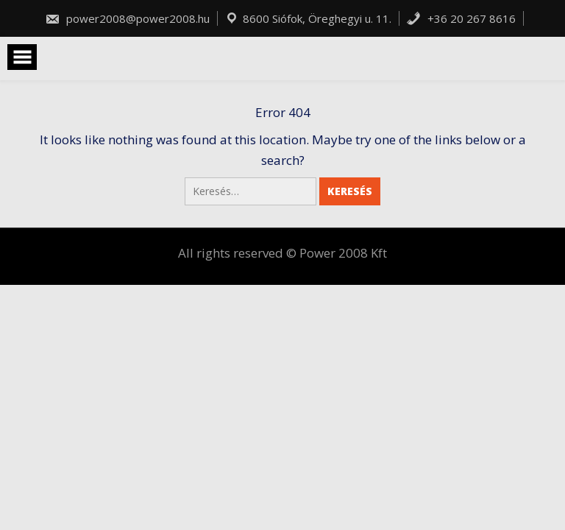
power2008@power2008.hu (127, 18)
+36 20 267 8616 (461, 18)
